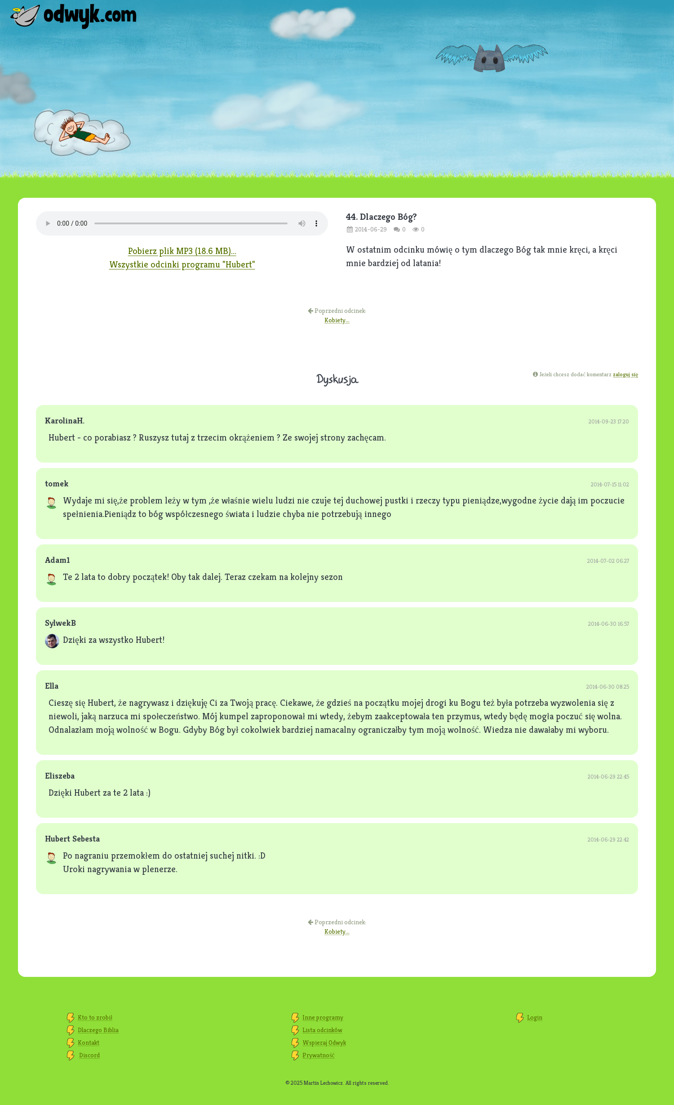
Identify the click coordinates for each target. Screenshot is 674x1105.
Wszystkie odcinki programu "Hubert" (182, 264)
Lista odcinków (322, 1030)
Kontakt (88, 1042)
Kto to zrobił (95, 1017)
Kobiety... (337, 320)
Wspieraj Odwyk (324, 1042)
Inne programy (322, 1017)
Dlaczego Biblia (98, 1030)
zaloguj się (625, 374)
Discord (89, 1055)
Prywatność (318, 1055)
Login (534, 1017)
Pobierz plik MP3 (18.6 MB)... (182, 251)
